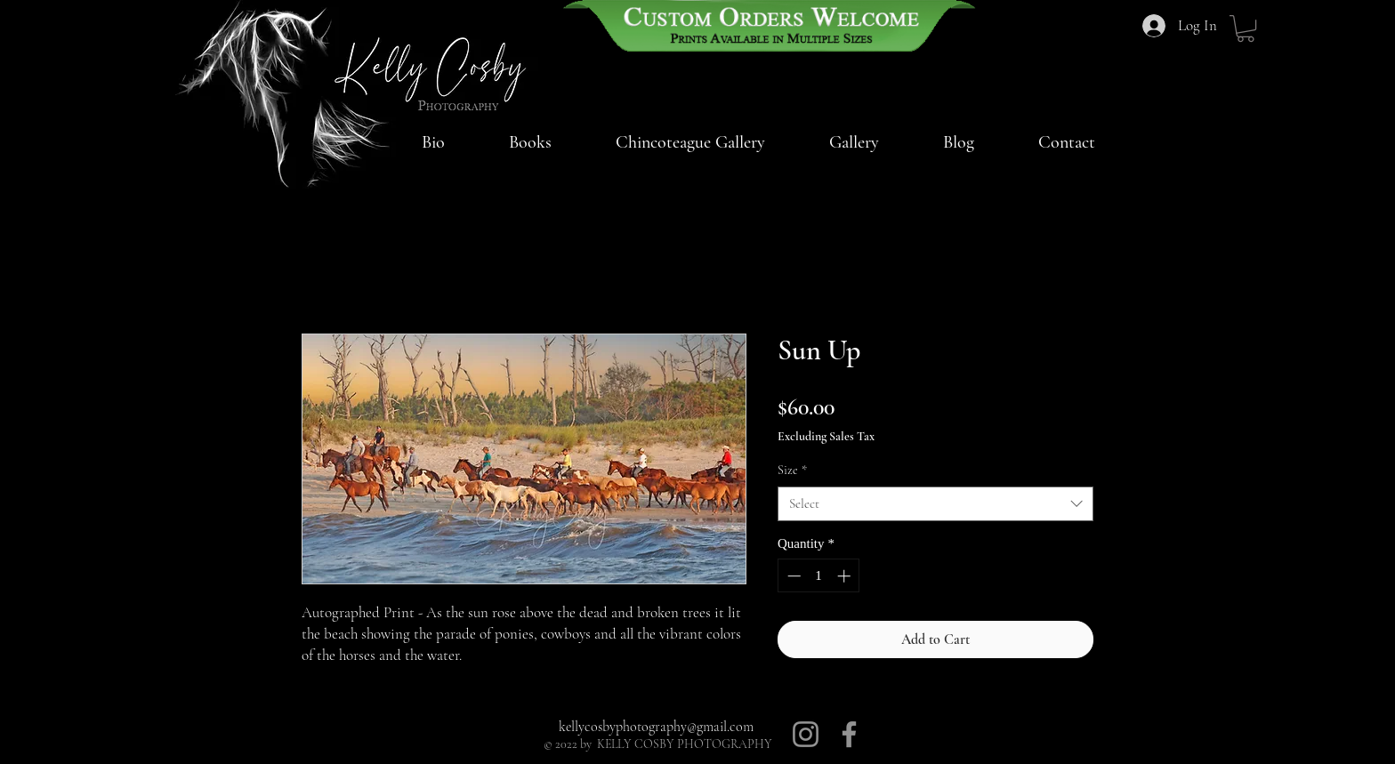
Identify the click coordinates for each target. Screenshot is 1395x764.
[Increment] (846, 575)
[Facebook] (849, 734)
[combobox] (935, 504)
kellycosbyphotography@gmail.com (656, 727)
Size (792, 470)
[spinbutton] (819, 575)
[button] (690, 142)
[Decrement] (792, 575)
